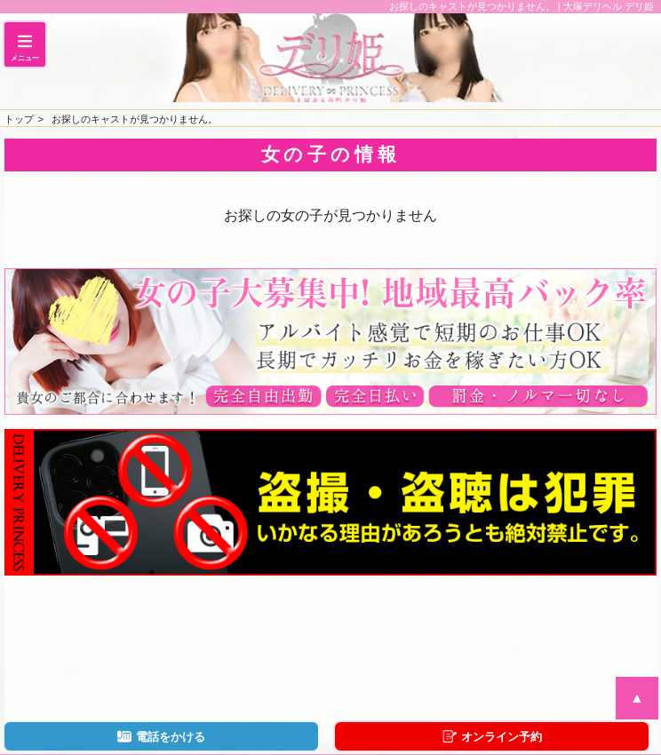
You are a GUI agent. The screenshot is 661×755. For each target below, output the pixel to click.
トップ (19, 119)
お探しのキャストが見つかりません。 (135, 119)
